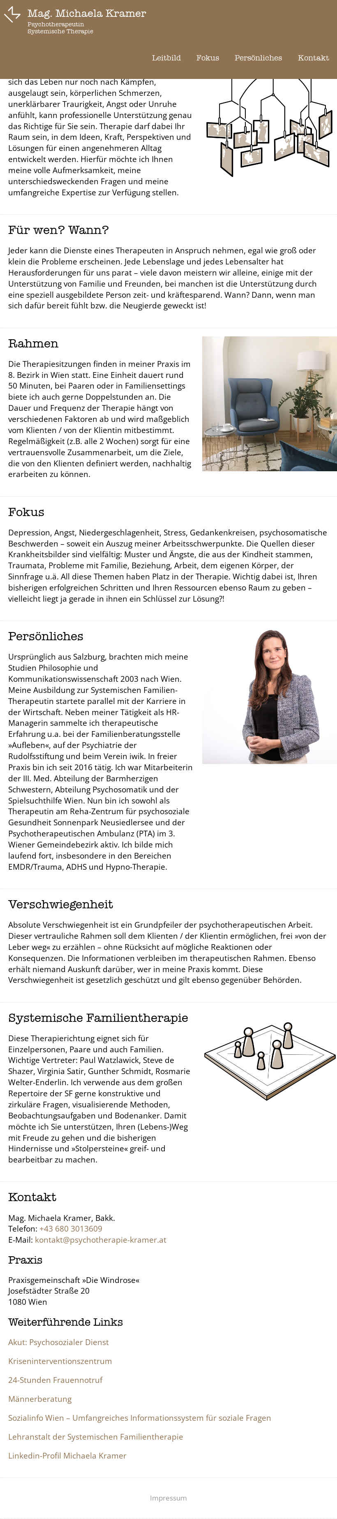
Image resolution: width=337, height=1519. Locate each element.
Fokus (207, 58)
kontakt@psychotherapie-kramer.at (100, 1239)
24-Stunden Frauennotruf (55, 1379)
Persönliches (258, 58)
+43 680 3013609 (70, 1228)
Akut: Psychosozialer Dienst (58, 1342)
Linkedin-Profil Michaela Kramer (67, 1455)
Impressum (168, 1498)
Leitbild (166, 58)
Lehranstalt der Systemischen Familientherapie (95, 1436)
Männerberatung (40, 1398)
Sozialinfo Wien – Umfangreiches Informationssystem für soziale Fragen (139, 1417)
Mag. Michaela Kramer (87, 13)
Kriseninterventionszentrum (60, 1360)
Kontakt (313, 58)
